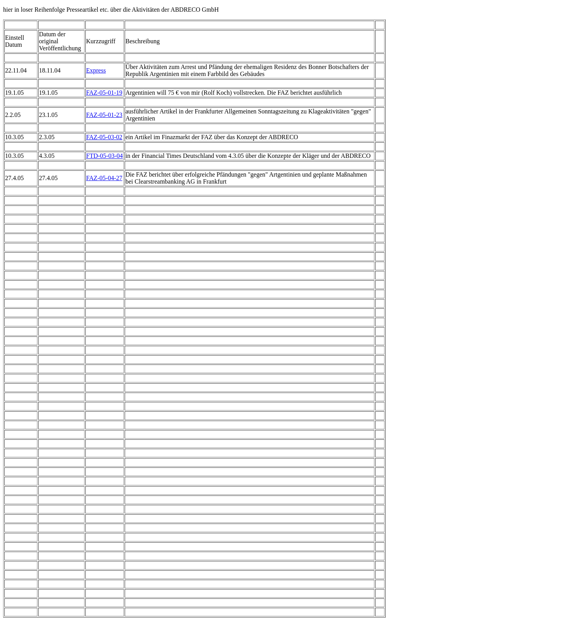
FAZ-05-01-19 (104, 92)
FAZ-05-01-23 (104, 114)
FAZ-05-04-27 (104, 178)
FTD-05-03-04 (104, 155)
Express (96, 70)
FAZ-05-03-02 (104, 137)
